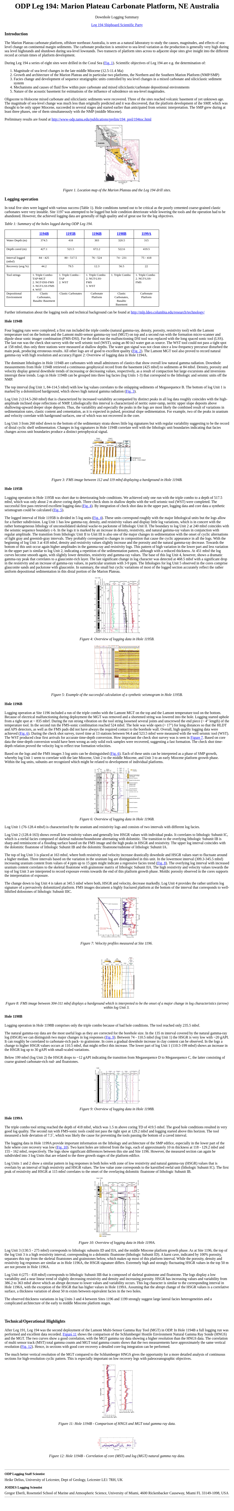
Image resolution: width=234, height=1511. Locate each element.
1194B (44, 234)
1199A (146, 234)
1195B (71, 234)
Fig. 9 (110, 1037)
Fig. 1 (108, 63)
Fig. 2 (137, 351)
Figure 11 (70, 1334)
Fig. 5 (57, 510)
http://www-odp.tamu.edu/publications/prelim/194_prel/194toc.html (102, 119)
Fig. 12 (26, 1347)
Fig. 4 (87, 506)
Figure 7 (197, 737)
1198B (121, 234)
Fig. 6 (24, 733)
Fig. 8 (161, 863)
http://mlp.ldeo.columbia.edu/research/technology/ (168, 312)
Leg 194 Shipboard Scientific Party (117, 25)
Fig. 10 (62, 1147)
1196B (97, 234)
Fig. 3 (130, 391)
